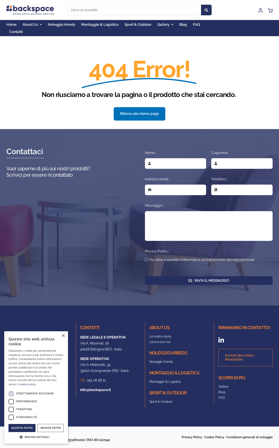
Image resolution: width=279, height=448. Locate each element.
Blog (221, 392)
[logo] (31, 7)
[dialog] (36, 387)
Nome (151, 153)
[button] (36, 437)
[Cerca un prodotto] (134, 10)
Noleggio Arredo (161, 362)
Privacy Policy (157, 251)
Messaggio (155, 205)
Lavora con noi (160, 342)
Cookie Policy (214, 437)
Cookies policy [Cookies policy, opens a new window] (26, 384)
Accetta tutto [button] (22, 428)
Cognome (220, 153)
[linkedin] (221, 340)
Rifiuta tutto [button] (51, 428)
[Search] (206, 10)
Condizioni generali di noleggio (249, 437)
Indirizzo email (157, 179)
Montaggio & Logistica (165, 382)
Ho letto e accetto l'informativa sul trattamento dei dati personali (202, 259)
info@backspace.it (95, 390)
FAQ (221, 398)
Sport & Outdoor (161, 402)
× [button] (63, 335)
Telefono (219, 179)
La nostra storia (160, 336)
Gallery (223, 386)
